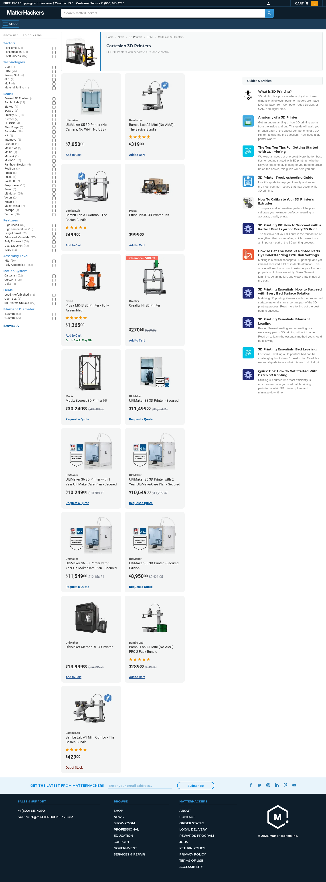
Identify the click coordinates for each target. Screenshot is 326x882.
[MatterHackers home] (278, 817)
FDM (150, 37)
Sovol (10, 189)
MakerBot (13, 148)
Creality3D (14, 115)
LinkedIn (277, 785)
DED (9, 67)
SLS (9, 79)
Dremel (11, 119)
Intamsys (12, 140)
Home (109, 37)
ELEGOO (12, 123)
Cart (306, 3)
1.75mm (12, 314)
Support (121, 842)
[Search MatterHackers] (269, 13)
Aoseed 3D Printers (19, 98)
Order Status (191, 823)
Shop (118, 811)
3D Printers (135, 37)
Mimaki (11, 156)
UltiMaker (13, 194)
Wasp (10, 202)
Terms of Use (191, 861)
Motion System (15, 271)
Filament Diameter (18, 309)
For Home (13, 48)
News (119, 817)
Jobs (183, 842)
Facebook (251, 785)
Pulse (10, 177)
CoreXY (13, 280)
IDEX (10, 250)
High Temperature (18, 229)
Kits (10, 261)
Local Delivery (193, 829)
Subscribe (196, 786)
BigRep (11, 107)
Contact (187, 817)
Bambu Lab (14, 102)
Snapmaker (14, 185)
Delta (10, 284)
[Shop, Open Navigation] (10, 24)
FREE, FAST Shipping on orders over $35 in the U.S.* (38, 3)
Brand (8, 94)
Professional (126, 829)
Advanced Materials (20, 237)
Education (123, 836)
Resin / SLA (14, 75)
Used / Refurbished (19, 295)
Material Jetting (16, 88)
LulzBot (11, 144)
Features (10, 220)
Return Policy (192, 848)
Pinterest (285, 785)
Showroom (124, 823)
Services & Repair (129, 854)
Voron (10, 198)
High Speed (14, 225)
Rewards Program (196, 836)
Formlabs (13, 131)
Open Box (12, 299)
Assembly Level (15, 256)
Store (121, 37)
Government (125, 848)
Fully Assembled (18, 265)
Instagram (268, 785)
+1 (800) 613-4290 (112, 3)
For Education (16, 52)
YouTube (294, 785)
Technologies (14, 62)
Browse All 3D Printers (22, 35)
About (185, 811)
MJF (9, 84)
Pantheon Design (17, 165)
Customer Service (88, 3)
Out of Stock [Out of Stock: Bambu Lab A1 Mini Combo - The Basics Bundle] (74, 767)
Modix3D (12, 160)
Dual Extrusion (16, 246)
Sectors (9, 43)
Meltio (10, 152)
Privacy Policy (192, 854)
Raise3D (12, 181)
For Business (15, 56)
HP (8, 136)
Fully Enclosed (16, 241)
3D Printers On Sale (19, 303)
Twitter (259, 785)
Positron (12, 169)
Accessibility (191, 867)
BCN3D (11, 111)
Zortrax (12, 214)
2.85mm (12, 318)
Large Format (16, 233)
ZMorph (11, 210)
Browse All (11, 326)
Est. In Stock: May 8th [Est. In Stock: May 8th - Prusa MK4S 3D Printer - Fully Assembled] (79, 340)
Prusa (10, 173)
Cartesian (13, 276)
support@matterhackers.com (45, 817)
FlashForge (13, 127)
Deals (7, 290)
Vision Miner (14, 206)
